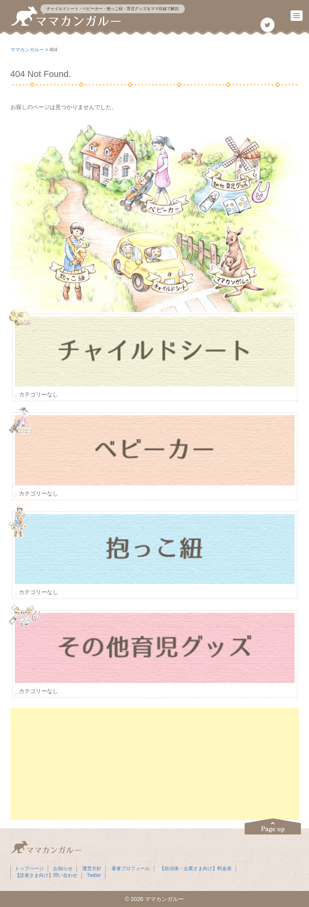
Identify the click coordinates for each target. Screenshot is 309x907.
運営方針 (91, 868)
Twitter (94, 875)
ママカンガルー (164, 899)
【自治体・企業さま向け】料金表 (196, 868)
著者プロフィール (130, 868)
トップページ (29, 868)
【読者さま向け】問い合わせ (46, 875)
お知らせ (63, 868)
